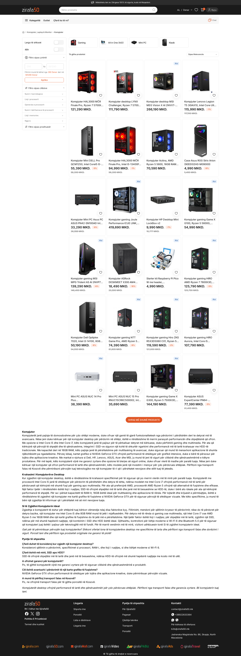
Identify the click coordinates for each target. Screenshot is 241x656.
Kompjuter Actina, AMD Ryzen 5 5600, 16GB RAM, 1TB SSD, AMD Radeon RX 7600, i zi (161, 162)
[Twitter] (32, 614)
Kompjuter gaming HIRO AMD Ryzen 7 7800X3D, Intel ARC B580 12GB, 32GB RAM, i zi (200, 280)
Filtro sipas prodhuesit (44, 126)
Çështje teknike (130, 620)
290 (33, 66)
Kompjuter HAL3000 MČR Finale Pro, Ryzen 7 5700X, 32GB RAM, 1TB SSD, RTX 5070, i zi (86, 103)
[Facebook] (27, 614)
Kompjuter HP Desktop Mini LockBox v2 (162, 221)
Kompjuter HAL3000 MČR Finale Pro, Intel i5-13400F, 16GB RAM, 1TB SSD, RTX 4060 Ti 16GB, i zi (124, 162)
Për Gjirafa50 (128, 609)
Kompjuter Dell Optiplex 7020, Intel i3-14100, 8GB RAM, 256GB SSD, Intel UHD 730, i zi (85, 339)
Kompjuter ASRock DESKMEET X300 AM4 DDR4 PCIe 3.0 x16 (122, 280)
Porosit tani (36, 533)
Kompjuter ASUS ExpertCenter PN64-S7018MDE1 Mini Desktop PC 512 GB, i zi (199, 398)
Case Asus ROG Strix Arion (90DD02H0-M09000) (199, 162)
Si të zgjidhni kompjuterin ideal (181, 524)
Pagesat (126, 614)
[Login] (212, 9)
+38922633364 (181, 614)
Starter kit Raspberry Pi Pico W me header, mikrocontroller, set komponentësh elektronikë (162, 280)
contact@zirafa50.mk (182, 609)
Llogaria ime (79, 625)
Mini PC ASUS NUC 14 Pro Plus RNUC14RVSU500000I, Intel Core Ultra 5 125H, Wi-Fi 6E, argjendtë (87, 398)
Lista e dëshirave (82, 620)
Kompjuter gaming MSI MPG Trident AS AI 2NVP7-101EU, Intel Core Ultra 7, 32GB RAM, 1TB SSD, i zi (86, 280)
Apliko (44, 80)
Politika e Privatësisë (36, 618)
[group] (83, 42)
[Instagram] (38, 614)
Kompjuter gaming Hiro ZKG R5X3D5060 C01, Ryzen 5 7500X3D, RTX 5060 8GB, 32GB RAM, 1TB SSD (162, 339)
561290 (55, 66)
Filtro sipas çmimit (44, 57)
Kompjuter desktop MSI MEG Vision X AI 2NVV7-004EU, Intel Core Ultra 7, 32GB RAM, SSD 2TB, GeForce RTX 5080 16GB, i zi (161, 103)
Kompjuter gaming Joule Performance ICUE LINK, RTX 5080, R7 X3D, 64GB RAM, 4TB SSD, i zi (123, 221)
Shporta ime (79, 609)
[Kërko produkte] (106, 10)
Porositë (77, 614)
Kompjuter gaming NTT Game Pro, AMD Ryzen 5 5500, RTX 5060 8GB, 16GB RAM (125, 339)
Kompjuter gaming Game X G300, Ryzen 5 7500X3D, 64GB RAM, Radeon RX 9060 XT (162, 398)
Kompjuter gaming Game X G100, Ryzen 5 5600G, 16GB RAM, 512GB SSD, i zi (200, 221)
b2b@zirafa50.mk (180, 629)
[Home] (23, 32)
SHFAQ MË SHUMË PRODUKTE (144, 420)
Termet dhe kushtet (34, 624)
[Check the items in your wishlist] (196, 10)
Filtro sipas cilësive (44, 88)
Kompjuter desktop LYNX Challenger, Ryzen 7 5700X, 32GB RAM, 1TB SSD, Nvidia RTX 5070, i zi (125, 103)
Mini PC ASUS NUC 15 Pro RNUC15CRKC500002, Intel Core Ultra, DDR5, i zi (125, 398)
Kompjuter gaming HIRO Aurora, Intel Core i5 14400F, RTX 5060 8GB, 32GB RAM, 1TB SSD (198, 339)
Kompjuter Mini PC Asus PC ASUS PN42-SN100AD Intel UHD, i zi (87, 221)
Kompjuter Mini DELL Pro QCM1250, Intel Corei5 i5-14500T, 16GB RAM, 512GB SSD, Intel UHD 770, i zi (86, 162)
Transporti (127, 625)
